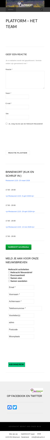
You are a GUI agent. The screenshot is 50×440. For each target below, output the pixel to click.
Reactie (9, 69)
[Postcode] (21, 329)
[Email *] (21, 287)
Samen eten (15, 278)
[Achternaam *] (21, 301)
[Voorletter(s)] (21, 315)
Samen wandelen (17, 281)
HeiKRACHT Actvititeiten (18, 247)
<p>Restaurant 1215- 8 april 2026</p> (20, 196)
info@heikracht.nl (38, 437)
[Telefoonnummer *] (25, 308)
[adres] (21, 322)
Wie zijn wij (13, 434)
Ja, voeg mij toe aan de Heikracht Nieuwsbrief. (24, 124)
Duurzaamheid (16, 275)
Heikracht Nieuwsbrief (20, 272)
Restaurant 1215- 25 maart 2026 (18, 180)
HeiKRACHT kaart (27, 434)
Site (7, 114)
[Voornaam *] (21, 294)
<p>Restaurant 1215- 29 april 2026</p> (20, 211)
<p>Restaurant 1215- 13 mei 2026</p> (20, 227)
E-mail (9, 103)
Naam (8, 93)
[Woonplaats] (21, 336)
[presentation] (16, 139)
